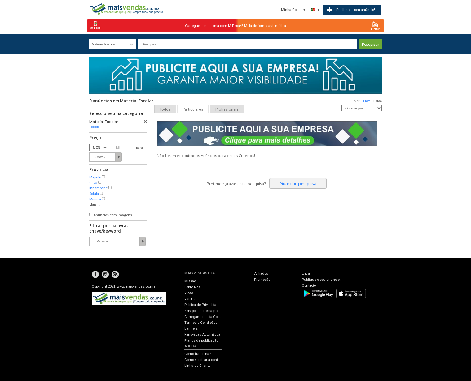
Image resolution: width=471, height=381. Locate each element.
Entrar (306, 274)
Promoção (262, 280)
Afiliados (261, 274)
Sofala (94, 194)
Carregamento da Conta (203, 317)
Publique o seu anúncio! (321, 280)
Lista (367, 101)
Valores (190, 299)
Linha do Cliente (197, 366)
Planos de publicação (201, 341)
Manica (95, 199)
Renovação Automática (202, 334)
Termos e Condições (200, 323)
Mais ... (94, 204)
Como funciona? (197, 354)
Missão (190, 281)
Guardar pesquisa (298, 183)
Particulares (193, 109)
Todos (94, 127)
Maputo (95, 177)
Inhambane (98, 188)
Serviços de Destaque (201, 311)
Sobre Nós (192, 287)
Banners (191, 329)
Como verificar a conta (202, 360)
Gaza (93, 183)
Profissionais (227, 109)
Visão (188, 293)
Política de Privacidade (202, 305)
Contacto (309, 286)
